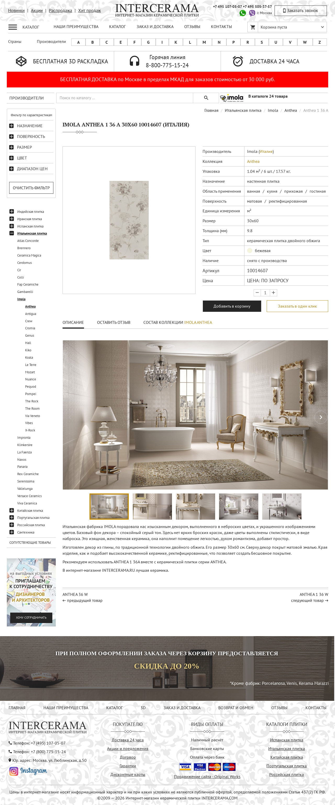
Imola (21, 299)
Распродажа (60, 10)
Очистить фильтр (31, 187)
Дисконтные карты (127, 774)
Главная (211, 110)
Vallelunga (24, 488)
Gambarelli (25, 292)
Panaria (22, 466)
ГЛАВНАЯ (17, 707)
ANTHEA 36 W (75, 594)
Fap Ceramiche (27, 284)
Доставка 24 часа (128, 739)
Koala (29, 357)
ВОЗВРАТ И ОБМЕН (235, 707)
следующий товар (307, 600)
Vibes (29, 423)
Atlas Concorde (28, 240)
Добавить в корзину (232, 306)
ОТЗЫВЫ (192, 26)
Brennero (24, 248)
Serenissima (25, 481)
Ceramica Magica (29, 255)
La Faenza (24, 452)
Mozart (30, 372)
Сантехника (25, 532)
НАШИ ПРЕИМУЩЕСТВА (76, 26)
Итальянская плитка (32, 233)
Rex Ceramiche (28, 474)
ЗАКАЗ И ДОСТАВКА (155, 26)
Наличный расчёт (207, 739)
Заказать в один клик (297, 306)
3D (143, 707)
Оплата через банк (207, 757)
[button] (320, 417)
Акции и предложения (127, 748)
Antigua (30, 314)
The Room (32, 408)
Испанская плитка (30, 226)
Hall (28, 343)
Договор (128, 757)
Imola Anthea (198, 322)
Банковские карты (207, 748)
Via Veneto (32, 416)
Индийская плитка (30, 211)
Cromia (30, 328)
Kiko (28, 350)
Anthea (30, 306)
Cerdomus (24, 262)
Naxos (21, 459)
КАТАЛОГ (117, 26)
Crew (28, 321)
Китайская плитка (30, 510)
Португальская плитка (33, 517)
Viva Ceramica (27, 503)
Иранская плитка (29, 219)
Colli (20, 277)
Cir (19, 270)
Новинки (16, 10)
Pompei (30, 394)
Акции (37, 10)
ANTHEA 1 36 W (314, 594)
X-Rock (30, 430)
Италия (266, 151)
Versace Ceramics (29, 496)
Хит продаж (89, 10)
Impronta (23, 437)
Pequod (30, 386)
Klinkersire (24, 445)
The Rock (31, 401)
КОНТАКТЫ (221, 26)
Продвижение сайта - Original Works (207, 776)
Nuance (30, 379)
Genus (29, 335)
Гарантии (128, 765)
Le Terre (30, 365)
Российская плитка (31, 525)
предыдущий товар (85, 600)
